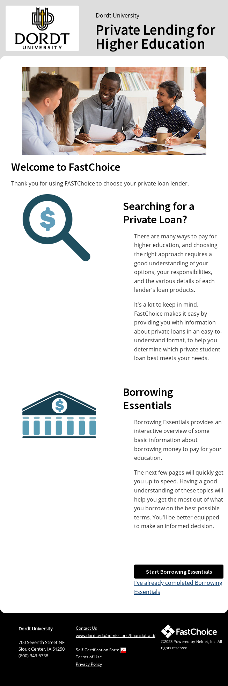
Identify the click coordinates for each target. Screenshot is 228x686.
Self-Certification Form (101, 649)
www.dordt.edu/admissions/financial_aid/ (115, 635)
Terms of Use (89, 656)
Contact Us (86, 628)
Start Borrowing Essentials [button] (179, 571)
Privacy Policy (89, 664)
